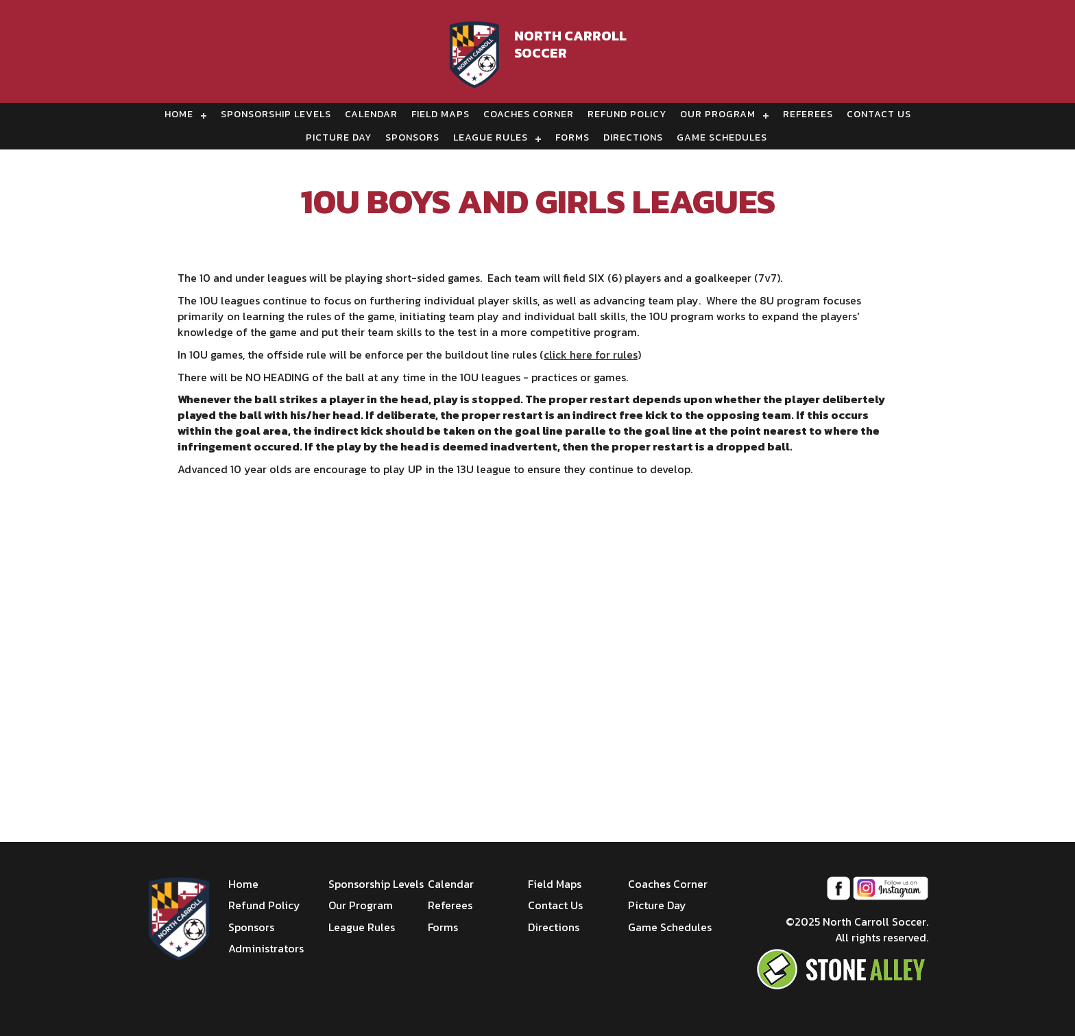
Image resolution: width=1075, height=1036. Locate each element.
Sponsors (412, 137)
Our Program (718, 114)
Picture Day (339, 137)
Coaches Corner (528, 114)
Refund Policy (627, 114)
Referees (808, 114)
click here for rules (591, 354)
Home (179, 114)
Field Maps (440, 114)
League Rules (490, 137)
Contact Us (879, 114)
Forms (572, 137)
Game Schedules (722, 137)
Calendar (371, 114)
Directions (633, 137)
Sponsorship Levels (276, 114)
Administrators (266, 948)
